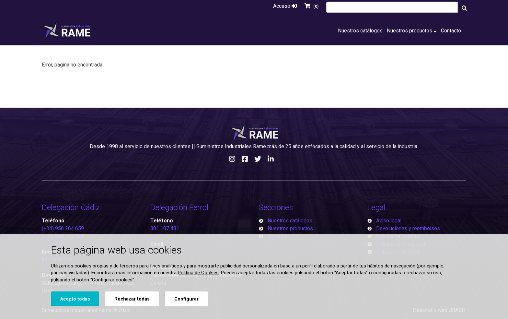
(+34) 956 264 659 (63, 228)
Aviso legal (388, 221)
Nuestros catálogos (360, 31)
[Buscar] (464, 8)
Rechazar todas (132, 299)
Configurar (186, 299)
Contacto (451, 31)
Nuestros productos (412, 31)
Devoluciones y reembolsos (408, 228)
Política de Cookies (198, 273)
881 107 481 (164, 228)
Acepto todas (75, 299)
